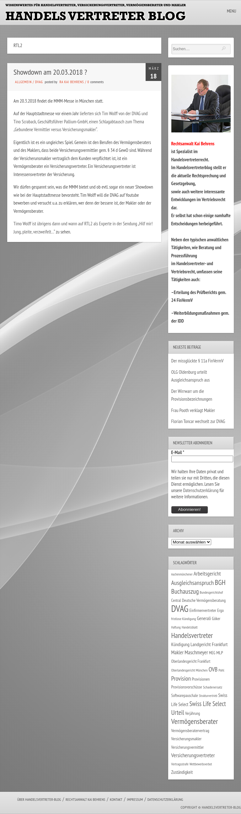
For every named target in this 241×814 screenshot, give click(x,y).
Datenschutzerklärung (200, 490)
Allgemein (23, 82)
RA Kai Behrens (72, 82)
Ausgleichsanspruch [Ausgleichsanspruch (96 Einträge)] (192, 583)
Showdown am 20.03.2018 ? (50, 72)
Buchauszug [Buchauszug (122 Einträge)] (185, 591)
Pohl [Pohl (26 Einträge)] (221, 670)
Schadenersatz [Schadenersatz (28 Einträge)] (212, 686)
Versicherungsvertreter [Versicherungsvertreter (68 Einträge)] (193, 755)
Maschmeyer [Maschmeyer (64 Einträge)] (196, 652)
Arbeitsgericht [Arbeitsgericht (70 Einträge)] (207, 573)
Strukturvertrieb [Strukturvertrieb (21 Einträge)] (208, 696)
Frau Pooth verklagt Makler (193, 410)
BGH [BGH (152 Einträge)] (220, 582)
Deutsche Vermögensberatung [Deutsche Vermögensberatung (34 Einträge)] (204, 600)
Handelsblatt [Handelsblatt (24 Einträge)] (190, 627)
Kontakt (116, 799)
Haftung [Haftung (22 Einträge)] (176, 627)
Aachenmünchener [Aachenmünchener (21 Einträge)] (182, 574)
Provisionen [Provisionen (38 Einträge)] (201, 679)
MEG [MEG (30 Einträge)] (212, 653)
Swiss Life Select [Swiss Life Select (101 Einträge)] (207, 703)
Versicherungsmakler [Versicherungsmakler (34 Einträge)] (186, 739)
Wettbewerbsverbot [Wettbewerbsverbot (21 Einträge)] (201, 764)
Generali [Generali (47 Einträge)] (204, 618)
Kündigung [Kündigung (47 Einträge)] (180, 644)
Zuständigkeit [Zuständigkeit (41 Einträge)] (182, 772)
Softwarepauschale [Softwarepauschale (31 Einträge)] (184, 695)
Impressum (135, 799)
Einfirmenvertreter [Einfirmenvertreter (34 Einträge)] (203, 610)
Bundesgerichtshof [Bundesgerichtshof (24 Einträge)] (211, 592)
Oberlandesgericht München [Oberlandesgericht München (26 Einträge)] (189, 670)
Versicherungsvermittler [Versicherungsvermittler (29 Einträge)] (187, 747)
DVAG (39, 82)
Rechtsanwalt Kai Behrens (85, 799)
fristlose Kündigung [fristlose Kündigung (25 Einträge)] (183, 618)
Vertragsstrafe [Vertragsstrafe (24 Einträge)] (180, 764)
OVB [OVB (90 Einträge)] (213, 669)
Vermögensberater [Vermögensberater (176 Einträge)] (194, 721)
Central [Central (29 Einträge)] (176, 600)
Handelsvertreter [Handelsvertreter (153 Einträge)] (192, 635)
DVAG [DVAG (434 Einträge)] (180, 608)
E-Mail (178, 452)
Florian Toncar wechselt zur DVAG (198, 421)
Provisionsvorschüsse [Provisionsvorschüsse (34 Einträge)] (186, 687)
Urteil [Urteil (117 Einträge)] (177, 712)
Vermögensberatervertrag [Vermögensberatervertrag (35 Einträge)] (190, 730)
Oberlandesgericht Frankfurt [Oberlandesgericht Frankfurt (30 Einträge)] (191, 661)
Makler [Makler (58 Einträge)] (177, 652)
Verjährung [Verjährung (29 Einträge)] (192, 713)
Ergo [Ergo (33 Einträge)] (220, 610)
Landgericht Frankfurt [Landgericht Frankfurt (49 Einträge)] (209, 644)
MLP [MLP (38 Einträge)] (219, 653)
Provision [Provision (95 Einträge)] (181, 678)
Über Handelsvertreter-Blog (39, 799)
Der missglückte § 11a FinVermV (197, 361)
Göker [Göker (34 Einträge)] (216, 618)
